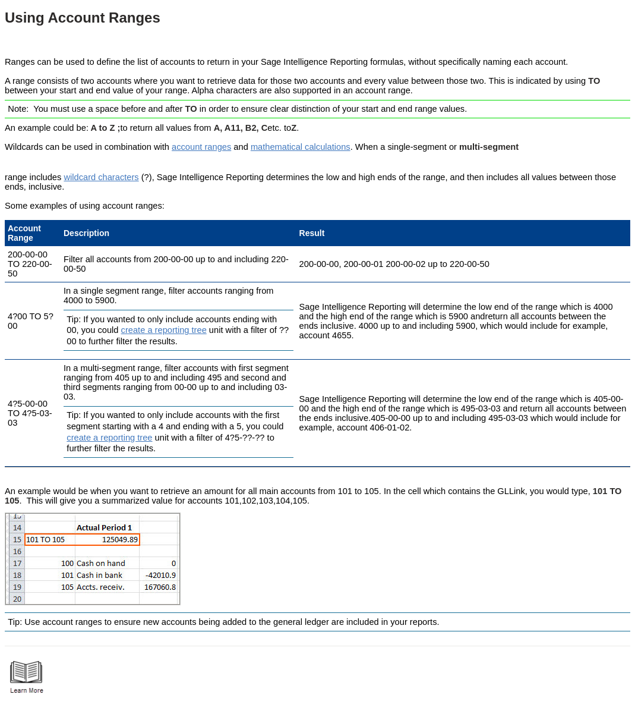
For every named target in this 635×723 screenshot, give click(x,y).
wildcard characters (101, 177)
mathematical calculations (300, 147)
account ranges (201, 147)
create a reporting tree (164, 330)
